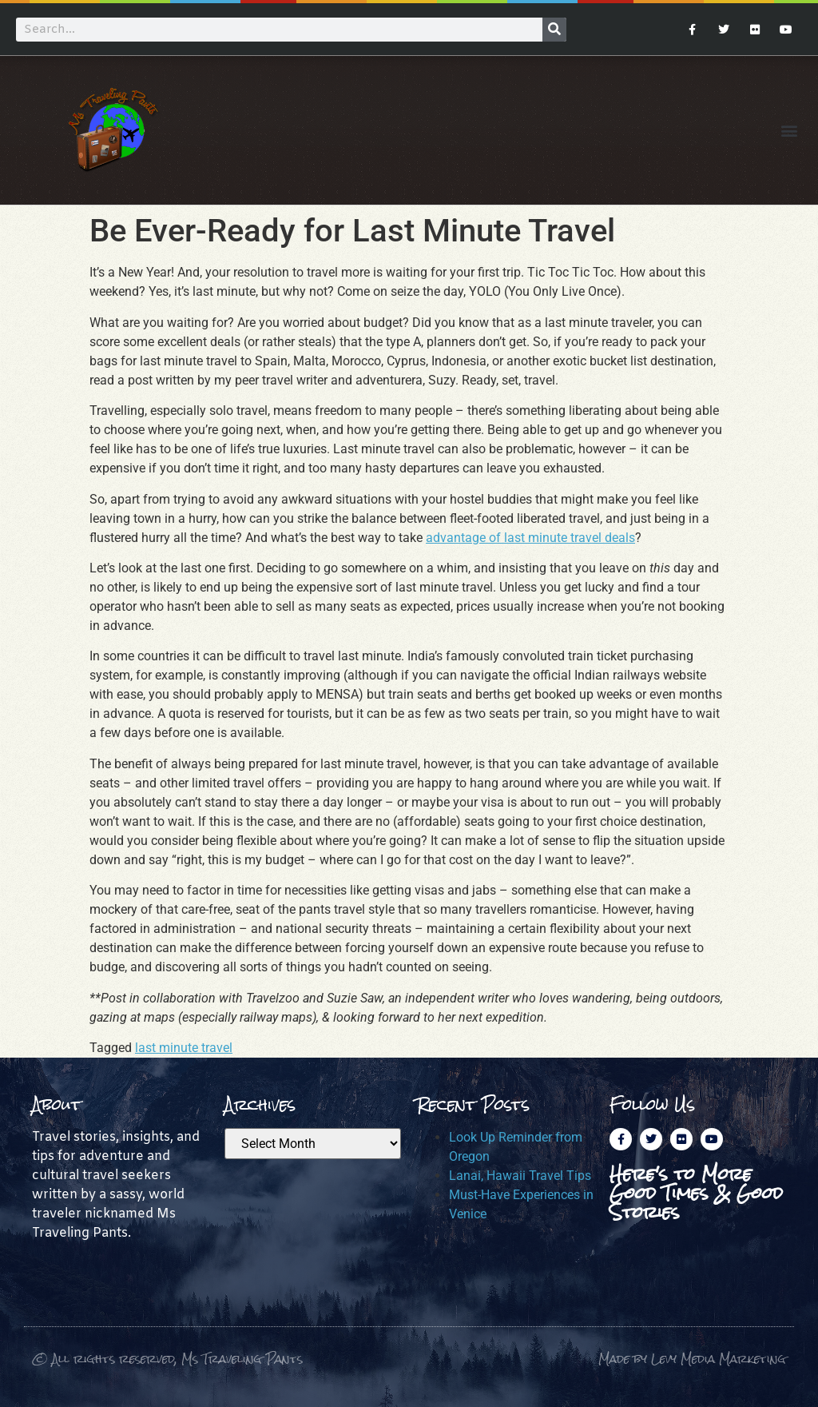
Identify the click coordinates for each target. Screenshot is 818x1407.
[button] (789, 130)
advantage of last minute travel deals (530, 537)
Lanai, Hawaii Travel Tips (520, 1175)
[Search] (554, 30)
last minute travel (183, 1047)
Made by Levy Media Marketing (692, 1358)
